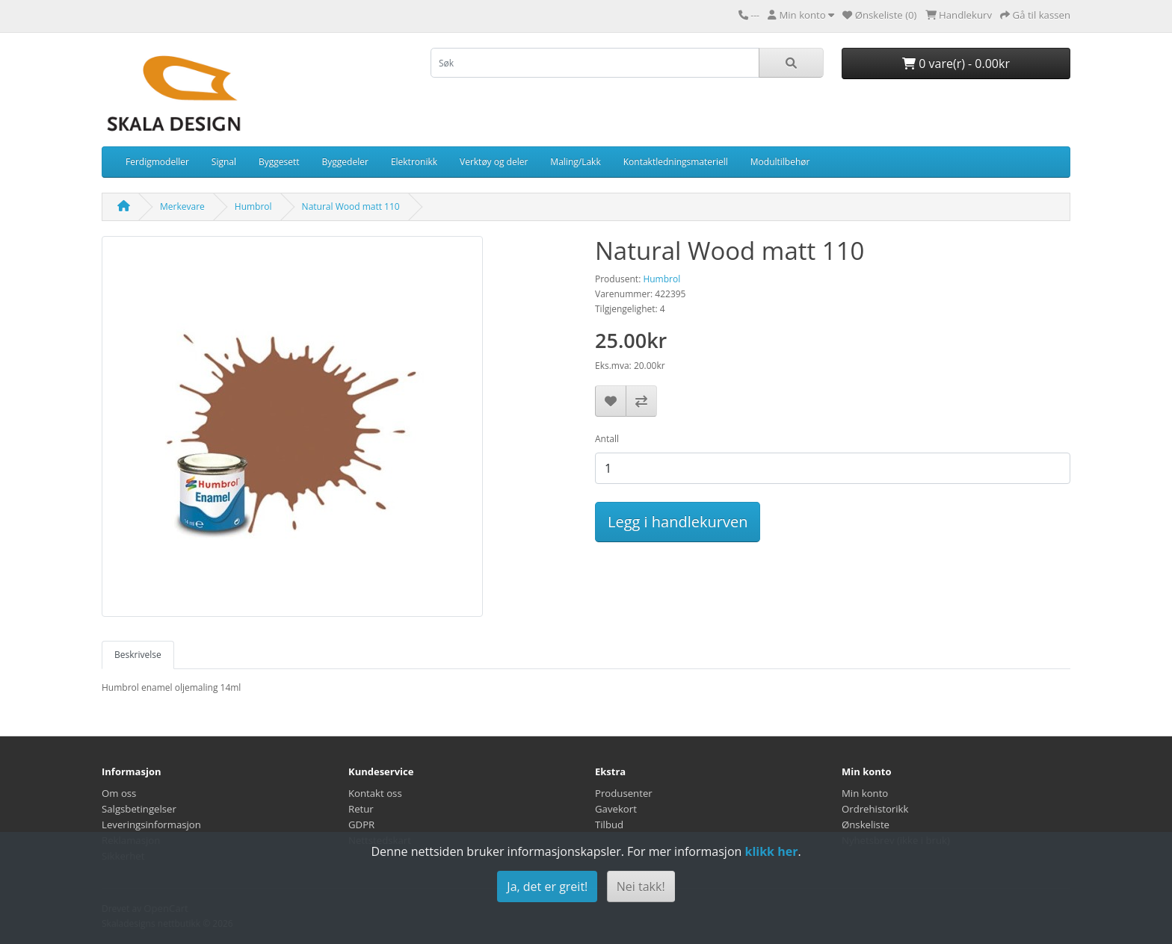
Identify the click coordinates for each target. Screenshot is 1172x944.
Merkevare (182, 206)
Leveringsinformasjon (151, 824)
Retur (361, 809)
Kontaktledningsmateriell (675, 161)
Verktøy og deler (494, 161)
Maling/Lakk (575, 161)
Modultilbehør (780, 161)
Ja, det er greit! (547, 886)
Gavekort (616, 809)
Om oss (119, 793)
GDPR (361, 824)
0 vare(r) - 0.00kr (956, 63)
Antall (607, 438)
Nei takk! (641, 886)
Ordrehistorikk (875, 809)
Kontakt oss (375, 793)
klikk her (771, 851)
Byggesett (279, 161)
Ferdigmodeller (157, 161)
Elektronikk (414, 161)
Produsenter (624, 793)
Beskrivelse (137, 654)
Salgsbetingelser (139, 809)
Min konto (865, 793)
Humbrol (253, 206)
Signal (224, 161)
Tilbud (609, 824)
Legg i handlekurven (677, 522)
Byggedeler (345, 161)
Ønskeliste (865, 824)
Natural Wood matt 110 (351, 206)
